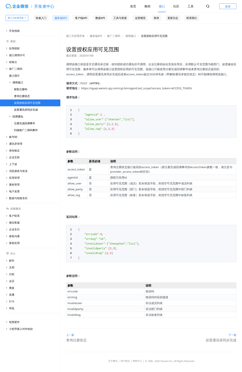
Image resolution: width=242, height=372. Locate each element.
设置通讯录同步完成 (26, 109)
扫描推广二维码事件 (26, 130)
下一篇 (232, 332)
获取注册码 (20, 89)
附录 (156, 18)
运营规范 (140, 18)
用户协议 (125, 358)
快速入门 (41, 18)
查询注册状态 (22, 96)
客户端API (81, 18)
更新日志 (173, 18)
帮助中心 (137, 358)
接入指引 (14, 75)
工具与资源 (120, 18)
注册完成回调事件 (24, 123)
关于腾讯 (112, 358)
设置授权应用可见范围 (27, 103)
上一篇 (70, 332)
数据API (100, 18)
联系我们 (191, 18)
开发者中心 (44, 6)
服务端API (61, 18)
